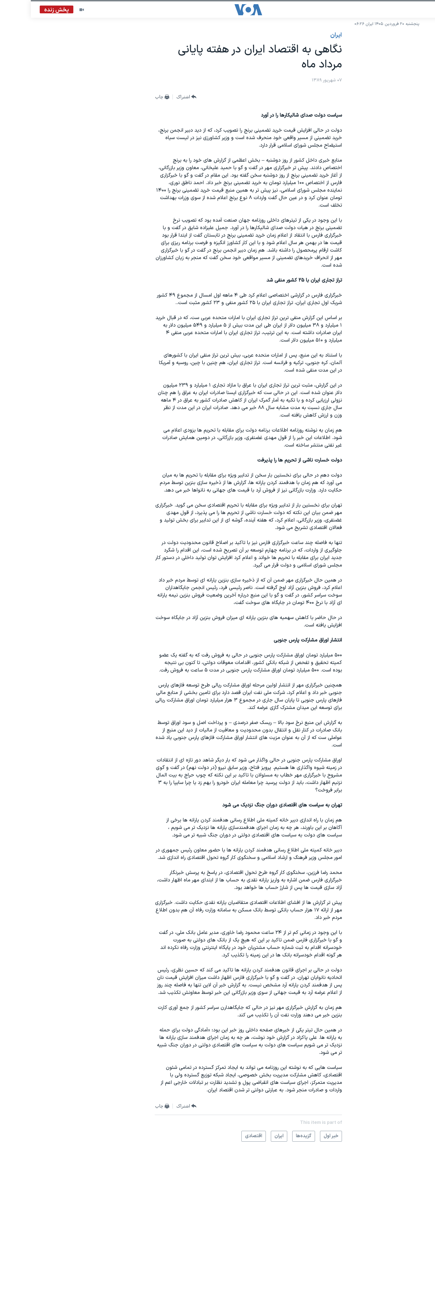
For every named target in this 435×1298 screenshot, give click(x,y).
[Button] (156, 97)
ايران (305, 35)
